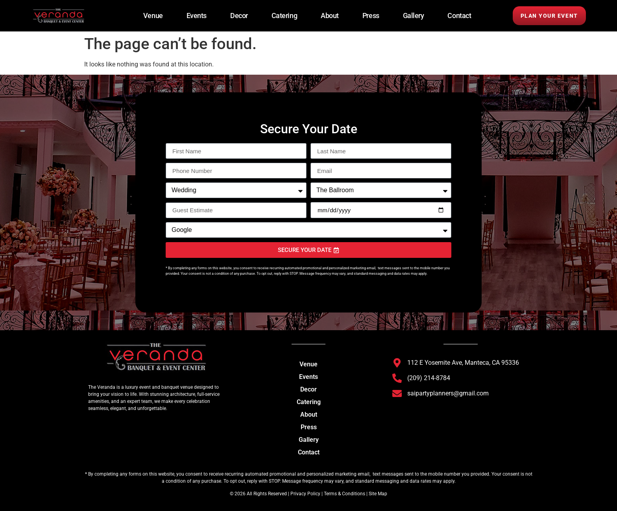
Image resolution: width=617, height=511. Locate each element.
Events (197, 15)
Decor (239, 15)
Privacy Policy (304, 493)
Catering (284, 15)
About (330, 15)
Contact (459, 15)
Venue (153, 15)
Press (370, 15)
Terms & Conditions (344, 493)
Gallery (413, 15)
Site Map (378, 493)
